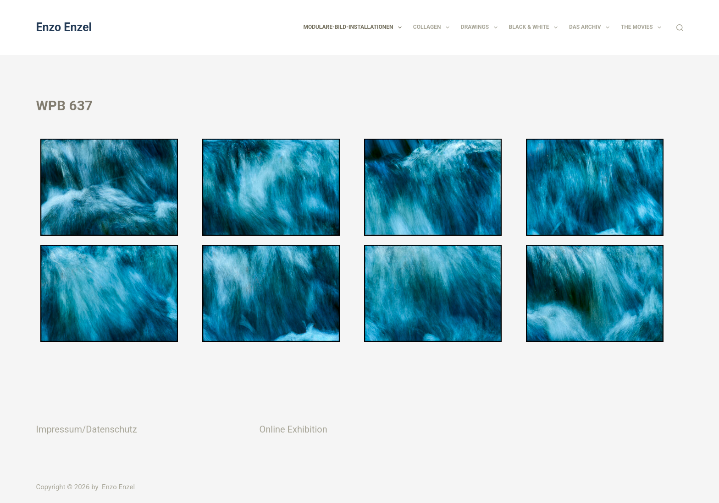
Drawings (481, 27)
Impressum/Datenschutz (86, 429)
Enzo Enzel (64, 27)
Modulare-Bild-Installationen (354, 27)
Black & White (535, 27)
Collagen (433, 27)
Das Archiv (591, 27)
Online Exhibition (293, 429)
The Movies (643, 27)
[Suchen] (679, 27)
